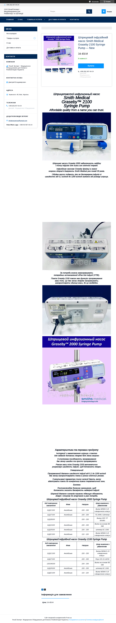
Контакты (74, 19)
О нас (20, 19)
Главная (10, 19)
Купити (91, 66)
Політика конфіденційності (95, 620)
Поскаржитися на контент (77, 620)
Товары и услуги (34, 19)
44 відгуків (95, 1)
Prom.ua (69, 618)
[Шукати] (89, 11)
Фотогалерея (11, 33)
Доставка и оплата (57, 19)
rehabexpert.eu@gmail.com (18, 120)
